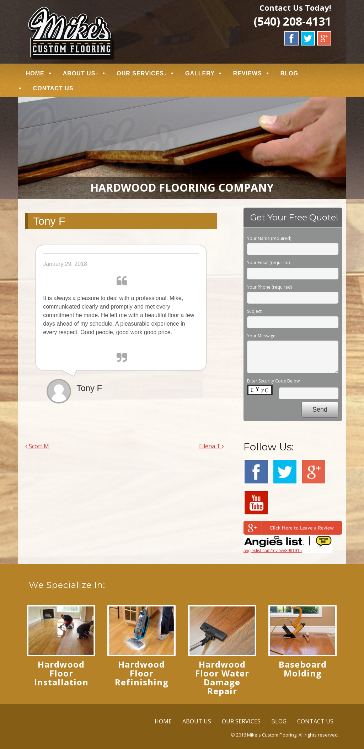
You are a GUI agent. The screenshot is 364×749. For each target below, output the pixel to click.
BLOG (289, 73)
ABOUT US (79, 73)
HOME (35, 73)
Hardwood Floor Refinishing (141, 673)
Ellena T (211, 446)
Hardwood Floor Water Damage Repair (222, 677)
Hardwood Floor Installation (61, 673)
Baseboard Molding (303, 668)
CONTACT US (53, 88)
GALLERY (200, 73)
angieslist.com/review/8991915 (272, 550)
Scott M (37, 446)
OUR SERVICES (140, 73)
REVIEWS (247, 73)
